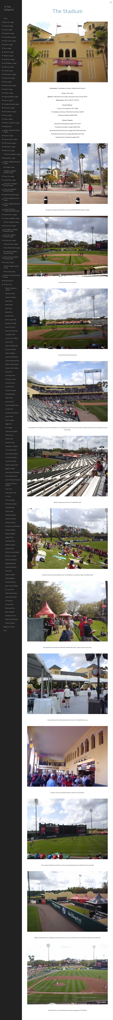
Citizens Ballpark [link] (10, 353)
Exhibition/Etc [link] (8, 126)
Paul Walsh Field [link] (10, 541)
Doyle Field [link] (8, 372)
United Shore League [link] (10, 111)
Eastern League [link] (8, 44)
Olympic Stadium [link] (10, 522)
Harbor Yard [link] (9, 435)
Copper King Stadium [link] (11, 357)
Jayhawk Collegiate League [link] (12, 218)
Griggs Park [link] (8, 424)
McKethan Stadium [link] (11, 504)
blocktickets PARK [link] (10, 323)
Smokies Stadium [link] (10, 582)
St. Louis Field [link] (9, 589)
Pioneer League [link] (8, 100)
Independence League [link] (10, 214)
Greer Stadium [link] (9, 420)
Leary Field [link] (8, 489)
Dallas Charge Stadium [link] (12, 364)
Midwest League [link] (9, 55)
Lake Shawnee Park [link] (11, 476)
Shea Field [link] (8, 571)
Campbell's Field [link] (10, 334)
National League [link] (8, 26)
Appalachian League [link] (9, 158)
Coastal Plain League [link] (10, 180)
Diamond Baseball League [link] (11, 194)
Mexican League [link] (8, 135)
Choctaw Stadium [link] (10, 349)
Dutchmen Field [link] (10, 375)
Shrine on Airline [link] (10, 574)
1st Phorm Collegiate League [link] (12, 154)
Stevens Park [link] (9, 604)
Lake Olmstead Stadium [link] (12, 472)
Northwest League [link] (9, 59)
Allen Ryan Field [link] (10, 293)
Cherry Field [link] (9, 342)
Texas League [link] (7, 48)
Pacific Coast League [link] (10, 41)
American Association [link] (10, 85)
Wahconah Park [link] (10, 608)
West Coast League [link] (9, 271)
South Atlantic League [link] (10, 63)
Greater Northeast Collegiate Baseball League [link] (11, 210)
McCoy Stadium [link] (10, 500)
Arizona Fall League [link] (9, 78)
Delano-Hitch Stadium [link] (12, 368)
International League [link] (10, 37)
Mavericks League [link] (9, 108)
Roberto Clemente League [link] (11, 123)
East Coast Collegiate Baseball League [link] (10, 190)
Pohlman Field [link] (9, 548)
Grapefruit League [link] (9, 33)
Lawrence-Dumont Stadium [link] (11, 484)
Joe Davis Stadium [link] (10, 461)
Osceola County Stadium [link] (12, 526)
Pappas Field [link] (9, 537)
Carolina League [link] (8, 70)
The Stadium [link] (9, 600)
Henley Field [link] (9, 439)
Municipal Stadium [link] (10, 515)
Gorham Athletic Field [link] (11, 405)
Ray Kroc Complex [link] (10, 556)
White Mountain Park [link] (11, 619)
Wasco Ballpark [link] (10, 612)
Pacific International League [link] (12, 248)
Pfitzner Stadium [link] (10, 545)
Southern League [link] (9, 52)
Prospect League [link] (9, 262)
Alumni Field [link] (8, 304)
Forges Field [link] (9, 398)
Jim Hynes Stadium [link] (11, 457)
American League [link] (9, 22)
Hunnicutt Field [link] (9, 442)
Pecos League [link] (8, 115)
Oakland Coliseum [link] (10, 518)
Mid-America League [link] (10, 226)
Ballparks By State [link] (9, 627)
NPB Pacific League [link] (9, 147)
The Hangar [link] (8, 427)
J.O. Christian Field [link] (10, 450)
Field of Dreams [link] (10, 383)
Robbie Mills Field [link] (10, 563)
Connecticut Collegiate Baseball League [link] (10, 184)
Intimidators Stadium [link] (11, 446)
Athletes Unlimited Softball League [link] (11, 131)
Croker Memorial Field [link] (12, 360)
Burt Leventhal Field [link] (11, 331)
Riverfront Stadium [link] (11, 559)
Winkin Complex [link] (10, 623)
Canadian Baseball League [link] (11, 104)
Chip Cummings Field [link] (11, 345)
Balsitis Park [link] (9, 312)
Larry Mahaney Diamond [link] (12, 480)
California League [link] (9, 67)
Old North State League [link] (11, 244)
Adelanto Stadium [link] (10, 297)
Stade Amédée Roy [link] (11, 593)
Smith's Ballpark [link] (10, 578)
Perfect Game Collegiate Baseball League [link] (11, 257)
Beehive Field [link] (9, 316)
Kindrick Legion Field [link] (11, 465)
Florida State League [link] (10, 74)
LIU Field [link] (8, 496)
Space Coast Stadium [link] (11, 586)
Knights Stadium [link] (10, 468)
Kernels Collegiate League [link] (11, 222)
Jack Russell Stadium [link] (11, 454)
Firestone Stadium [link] (10, 390)
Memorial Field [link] (9, 507)
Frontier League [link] (8, 93)
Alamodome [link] (9, 301)
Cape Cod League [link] (9, 176)
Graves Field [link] (9, 416)
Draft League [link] (7, 82)
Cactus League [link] (8, 29)
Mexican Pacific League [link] (10, 139)
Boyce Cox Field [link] (10, 327)
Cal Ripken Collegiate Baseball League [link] (10, 171)
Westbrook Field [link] (10, 615)
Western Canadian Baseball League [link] (12, 276)
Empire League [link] (8, 119)
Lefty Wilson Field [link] (10, 492)
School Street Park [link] (11, 567)
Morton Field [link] (9, 511)
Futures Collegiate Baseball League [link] (12, 204)
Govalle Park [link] (9, 409)
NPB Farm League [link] (9, 150)
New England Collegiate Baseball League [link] (11, 230)
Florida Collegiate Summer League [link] (11, 199)
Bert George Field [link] (10, 319)
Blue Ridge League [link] (9, 167)
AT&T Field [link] (8, 308)
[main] (67, 11)
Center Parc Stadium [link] (11, 338)
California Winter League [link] (11, 96)
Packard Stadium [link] (10, 530)
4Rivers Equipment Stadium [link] (11, 289)
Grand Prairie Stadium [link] (11, 413)
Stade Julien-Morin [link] (11, 597)
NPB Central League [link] (10, 143)
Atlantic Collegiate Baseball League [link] (12, 162)
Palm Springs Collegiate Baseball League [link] (10, 252)
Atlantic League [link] (8, 89)
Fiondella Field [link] (9, 386)
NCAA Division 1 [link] (8, 280)
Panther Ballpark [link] (10, 533)
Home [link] (5, 18)
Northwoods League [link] (10, 240)
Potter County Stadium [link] (12, 552)
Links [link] (5, 630)
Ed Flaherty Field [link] (10, 379)
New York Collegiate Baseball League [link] (10, 235)
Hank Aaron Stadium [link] (11, 431)
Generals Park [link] (9, 401)
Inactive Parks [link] (8, 284)
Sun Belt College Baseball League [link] (11, 267)
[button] (111, 2)
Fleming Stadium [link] (10, 394)
